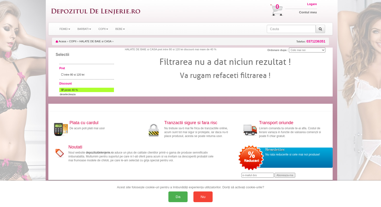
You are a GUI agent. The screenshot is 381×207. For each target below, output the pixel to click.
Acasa (61, 41)
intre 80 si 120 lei (72, 74)
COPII (72, 41)
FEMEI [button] (65, 28)
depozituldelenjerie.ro (100, 152)
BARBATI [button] (84, 28)
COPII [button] (103, 28)
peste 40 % (69, 89)
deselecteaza (68, 94)
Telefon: (310, 41)
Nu (203, 197)
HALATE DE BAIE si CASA (95, 41)
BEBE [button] (120, 28)
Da (178, 197)
